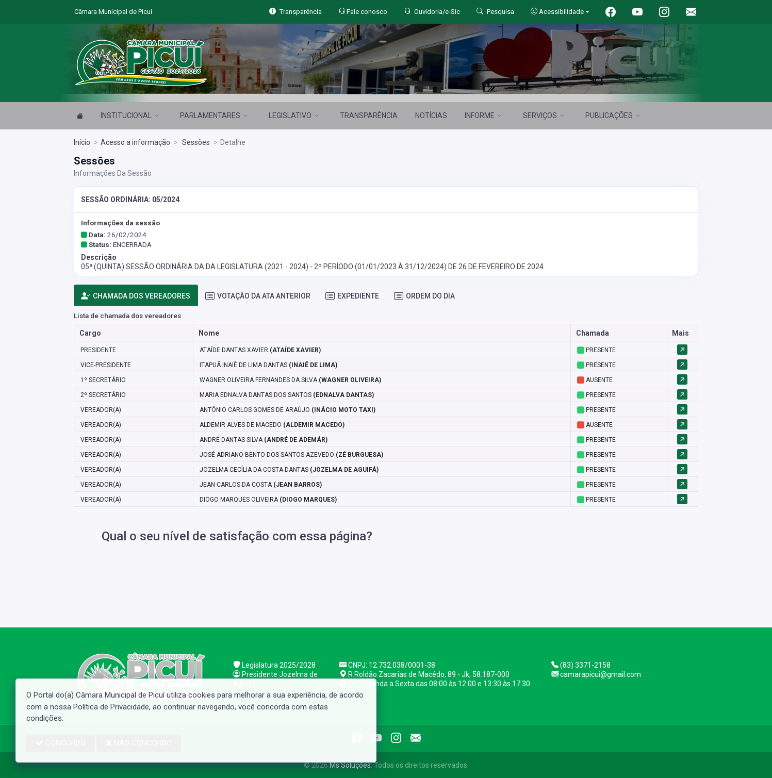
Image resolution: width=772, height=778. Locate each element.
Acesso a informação (135, 142)
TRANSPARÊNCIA (369, 115)
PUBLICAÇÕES (612, 115)
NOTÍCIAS (431, 115)
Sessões (195, 142)
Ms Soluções (350, 765)
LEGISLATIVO (294, 115)
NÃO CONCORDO (139, 743)
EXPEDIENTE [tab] (352, 296)
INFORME (483, 115)
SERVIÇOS (543, 115)
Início (82, 142)
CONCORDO (61, 743)
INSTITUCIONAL (130, 115)
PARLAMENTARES (214, 115)
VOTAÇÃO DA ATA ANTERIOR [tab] (257, 296)
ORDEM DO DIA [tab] (424, 296)
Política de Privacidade (111, 706)
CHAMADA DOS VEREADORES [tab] (135, 296)
